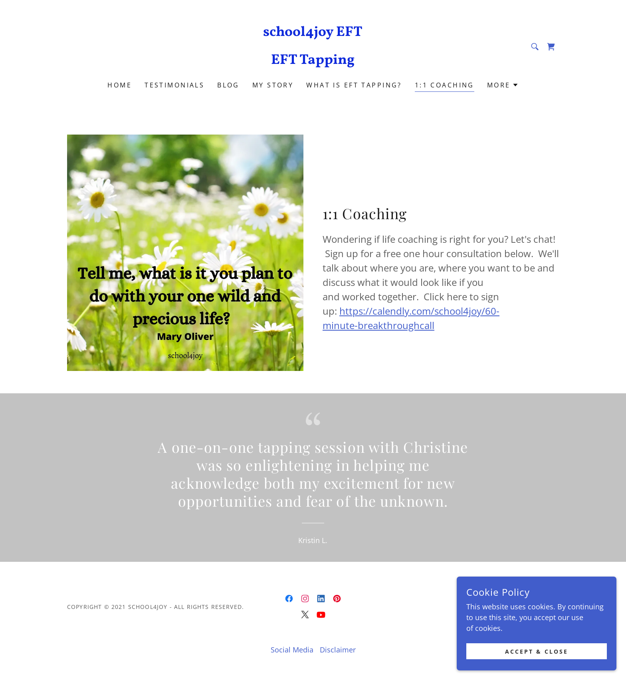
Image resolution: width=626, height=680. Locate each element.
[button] (503, 85)
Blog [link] (228, 85)
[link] (313, 61)
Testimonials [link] (174, 85)
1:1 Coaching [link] (444, 85)
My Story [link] (272, 85)
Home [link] (119, 85)
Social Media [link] (292, 649)
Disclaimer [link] (338, 649)
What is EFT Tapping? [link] (354, 85)
